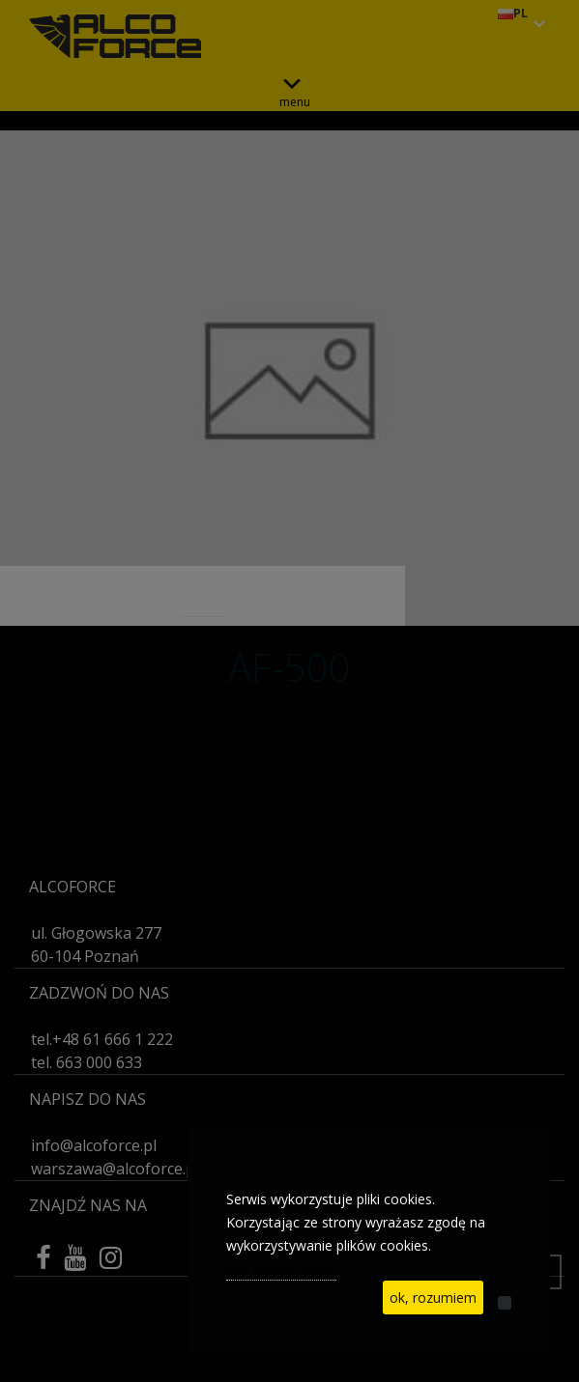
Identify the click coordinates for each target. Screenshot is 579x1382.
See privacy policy (281, 1268)
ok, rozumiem (433, 1297)
